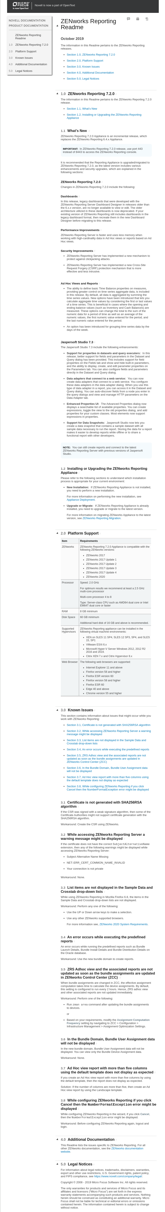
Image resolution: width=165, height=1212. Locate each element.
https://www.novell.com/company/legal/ (118, 1176)
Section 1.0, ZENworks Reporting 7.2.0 (91, 54)
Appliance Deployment (81, 499)
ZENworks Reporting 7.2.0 (31, 44)
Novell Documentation (27, 20)
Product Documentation (28, 25)
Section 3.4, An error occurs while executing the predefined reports (108, 749)
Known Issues (24, 57)
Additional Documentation (31, 64)
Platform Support (25, 51)
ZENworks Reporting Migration (101, 518)
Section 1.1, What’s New (82, 108)
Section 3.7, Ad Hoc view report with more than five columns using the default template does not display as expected (108, 778)
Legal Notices (23, 71)
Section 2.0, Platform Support (85, 60)
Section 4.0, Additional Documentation (90, 72)
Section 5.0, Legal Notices (83, 78)
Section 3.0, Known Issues (83, 66)
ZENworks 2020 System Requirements (123, 924)
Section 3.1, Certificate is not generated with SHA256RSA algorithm (109, 725)
